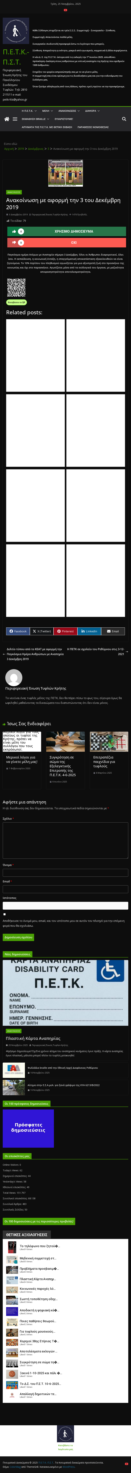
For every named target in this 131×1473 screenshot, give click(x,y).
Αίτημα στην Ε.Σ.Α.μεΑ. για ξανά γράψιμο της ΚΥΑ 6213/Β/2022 (64, 1085)
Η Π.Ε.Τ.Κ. (27, 110)
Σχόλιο (8, 818)
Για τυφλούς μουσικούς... (37, 1331)
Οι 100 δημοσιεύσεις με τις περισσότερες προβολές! (39, 1221)
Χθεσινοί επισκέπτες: (15, 1187)
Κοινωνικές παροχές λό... (38, 1288)
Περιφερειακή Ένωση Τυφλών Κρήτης (50, 214)
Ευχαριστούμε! (64, 119)
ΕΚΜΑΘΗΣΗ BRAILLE (34, 119)
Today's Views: (11, 1170)
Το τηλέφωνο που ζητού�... (40, 1246)
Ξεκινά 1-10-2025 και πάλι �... (41, 1373)
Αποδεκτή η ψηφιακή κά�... (39, 1310)
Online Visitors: (11, 1164)
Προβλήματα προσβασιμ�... (39, 1268)
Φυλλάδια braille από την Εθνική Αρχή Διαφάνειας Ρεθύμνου (63, 1067)
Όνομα (8, 865)
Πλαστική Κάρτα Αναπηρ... (38, 1279)
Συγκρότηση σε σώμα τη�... (39, 1362)
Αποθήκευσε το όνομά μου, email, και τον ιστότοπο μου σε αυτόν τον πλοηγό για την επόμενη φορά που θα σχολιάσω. (64, 923)
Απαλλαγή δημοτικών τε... (38, 1394)
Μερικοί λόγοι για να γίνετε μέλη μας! (21, 759)
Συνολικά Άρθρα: (12, 1204)
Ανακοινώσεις (67, 110)
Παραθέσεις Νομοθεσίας (93, 127)
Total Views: (10, 1192)
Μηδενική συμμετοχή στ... (38, 1258)
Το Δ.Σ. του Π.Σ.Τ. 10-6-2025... (40, 1384)
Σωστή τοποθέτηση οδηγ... (39, 1299)
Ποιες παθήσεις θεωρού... (38, 1321)
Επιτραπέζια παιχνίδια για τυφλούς (104, 761)
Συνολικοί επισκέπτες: (15, 1198)
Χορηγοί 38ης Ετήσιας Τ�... (39, 1341)
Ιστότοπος (9, 898)
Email (7, 881)
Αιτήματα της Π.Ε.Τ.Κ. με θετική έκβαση (47, 127)
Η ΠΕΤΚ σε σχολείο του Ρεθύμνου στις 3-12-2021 (97, 651)
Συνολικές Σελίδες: (14, 1209)
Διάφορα (90, 110)
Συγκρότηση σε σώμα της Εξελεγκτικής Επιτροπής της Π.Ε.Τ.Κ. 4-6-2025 (63, 766)
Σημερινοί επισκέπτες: (15, 1176)
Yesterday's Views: (13, 1181)
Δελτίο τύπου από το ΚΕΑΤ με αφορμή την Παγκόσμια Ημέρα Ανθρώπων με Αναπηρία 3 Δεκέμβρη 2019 (33, 654)
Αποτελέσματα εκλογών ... (38, 1351)
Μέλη (45, 110)
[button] (35, 111)
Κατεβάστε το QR (16, 302)
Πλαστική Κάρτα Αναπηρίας (33, 1038)
